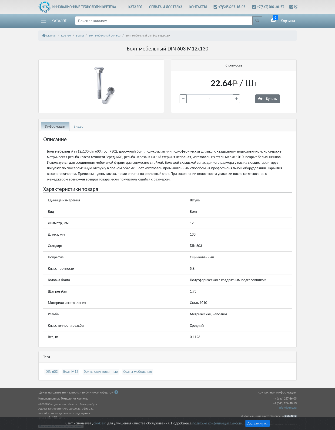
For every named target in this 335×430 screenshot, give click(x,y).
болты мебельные (137, 371)
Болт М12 (70, 371)
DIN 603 (52, 371)
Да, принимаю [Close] (258, 423)
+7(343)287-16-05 (231, 7)
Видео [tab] (79, 126)
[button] (53, 20)
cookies (99, 423)
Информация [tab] (55, 126)
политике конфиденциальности (217, 423)
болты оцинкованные (101, 371)
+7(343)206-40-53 (270, 7)
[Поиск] (164, 20)
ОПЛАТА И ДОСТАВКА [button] (165, 7)
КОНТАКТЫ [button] (198, 7)
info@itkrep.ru (288, 407)
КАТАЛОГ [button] (135, 7)
